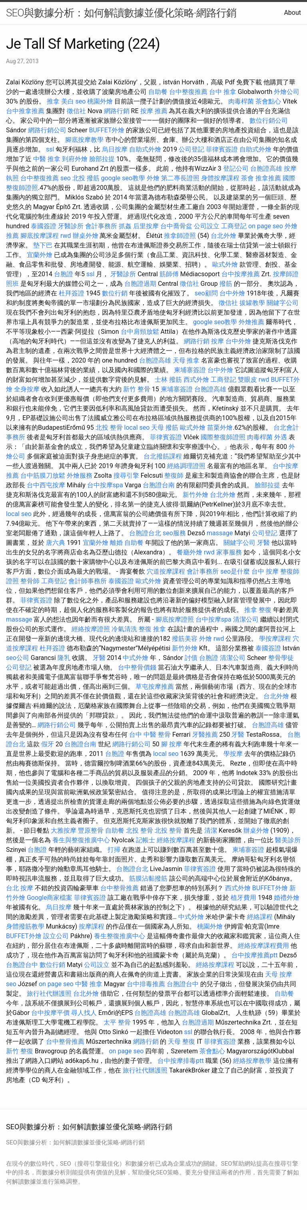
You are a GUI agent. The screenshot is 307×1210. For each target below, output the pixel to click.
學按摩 (233, 753)
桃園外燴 (100, 101)
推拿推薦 (268, 178)
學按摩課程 (275, 638)
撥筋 (225, 283)
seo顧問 (206, 293)
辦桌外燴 (85, 235)
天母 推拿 (186, 360)
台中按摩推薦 (240, 274)
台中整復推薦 (188, 92)
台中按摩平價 (50, 1013)
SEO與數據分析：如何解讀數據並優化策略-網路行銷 (121, 13)
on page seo (265, 226)
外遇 (280, 437)
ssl (50, 149)
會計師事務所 (87, 581)
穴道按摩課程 (166, 571)
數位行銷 (115, 293)
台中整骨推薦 (119, 888)
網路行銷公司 (47, 130)
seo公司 (17, 658)
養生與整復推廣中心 (81, 840)
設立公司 (56, 936)
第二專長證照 (180, 178)
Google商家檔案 (50, 897)
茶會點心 (268, 101)
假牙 (47, 744)
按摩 (217, 341)
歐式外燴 (225, 264)
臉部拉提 (102, 159)
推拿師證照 (180, 235)
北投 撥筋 (86, 178)
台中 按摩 (265, 571)
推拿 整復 (257, 610)
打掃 (114, 849)
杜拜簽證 (71, 293)
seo (81, 101)
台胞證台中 (22, 965)
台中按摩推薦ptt (254, 955)
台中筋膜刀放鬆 (42, 475)
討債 (191, 658)
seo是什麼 (235, 571)
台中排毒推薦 (146, 984)
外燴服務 (79, 475)
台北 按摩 (19, 888)
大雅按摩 (63, 830)
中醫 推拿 (46, 159)
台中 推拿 (222, 92)
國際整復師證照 (223, 437)
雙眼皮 (247, 379)
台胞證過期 (140, 283)
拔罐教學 (252, 303)
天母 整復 (181, 1041)
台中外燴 (232, 293)
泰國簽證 (43, 226)
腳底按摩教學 (84, 140)
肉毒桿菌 (241, 101)
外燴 (153, 178)
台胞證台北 (145, 533)
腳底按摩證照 (174, 619)
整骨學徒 (281, 658)
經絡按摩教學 (252, 1060)
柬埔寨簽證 (190, 370)
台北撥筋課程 (163, 456)
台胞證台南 (159, 485)
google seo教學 (123, 178)
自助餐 (157, 92)
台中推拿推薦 (25, 111)
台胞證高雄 (266, 168)
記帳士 (145, 840)
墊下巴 (42, 245)
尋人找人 (84, 1013)
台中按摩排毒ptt (180, 1060)
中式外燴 (135, 658)
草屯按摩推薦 (155, 686)
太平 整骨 (117, 1022)
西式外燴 (196, 379)
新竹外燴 (195, 494)
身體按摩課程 (220, 178)
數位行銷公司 (268, 120)
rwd (65, 235)
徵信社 (76, 111)
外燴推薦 (251, 322)
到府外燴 (75, 159)
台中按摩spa (105, 485)
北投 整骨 (109, 427)
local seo (137, 427)
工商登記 (234, 226)
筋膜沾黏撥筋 (148, 878)
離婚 (116, 542)
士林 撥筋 (168, 379)
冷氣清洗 (124, 629)
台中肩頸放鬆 (140, 331)
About (292, 12)
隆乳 (64, 658)
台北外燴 (223, 235)
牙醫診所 (71, 226)
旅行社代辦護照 (49, 993)
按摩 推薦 (153, 111)
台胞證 (63, 274)
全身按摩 (27, 389)
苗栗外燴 (220, 427)
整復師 (173, 475)
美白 (67, 101)
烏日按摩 (115, 149)
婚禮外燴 (286, 897)
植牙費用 (243, 897)
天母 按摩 (278, 974)
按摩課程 (91, 926)
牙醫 (263, 542)
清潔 (210, 830)
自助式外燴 (145, 149)
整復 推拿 (152, 629)
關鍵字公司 (283, 303)
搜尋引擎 (126, 475)
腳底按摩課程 (39, 235)
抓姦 (125, 226)
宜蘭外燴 (39, 255)
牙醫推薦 (205, 734)
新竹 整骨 (136, 389)
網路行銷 (117, 111)
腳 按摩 (171, 744)
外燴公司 (286, 92)
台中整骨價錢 (137, 667)
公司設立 (206, 226)
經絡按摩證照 (91, 629)
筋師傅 (169, 274)
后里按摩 (146, 226)
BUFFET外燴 (107, 130)
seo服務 (174, 533)
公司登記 (191, 149)
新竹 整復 (19, 1051)
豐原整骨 (91, 830)
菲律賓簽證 (222, 149)
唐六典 (55, 542)
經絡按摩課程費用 (263, 945)
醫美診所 (288, 840)
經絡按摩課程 (176, 840)
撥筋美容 (184, 638)
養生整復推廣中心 (119, 936)
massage (220, 533)
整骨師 (30, 581)
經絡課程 (260, 917)
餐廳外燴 (189, 552)
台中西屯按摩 (46, 485)
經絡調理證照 (186, 466)
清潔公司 (246, 619)
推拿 (53, 101)
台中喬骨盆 (176, 226)
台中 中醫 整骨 (150, 734)
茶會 (247, 178)
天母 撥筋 (164, 427)
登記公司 (236, 168)
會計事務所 (101, 226)
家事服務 (229, 552)
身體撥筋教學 (25, 926)
